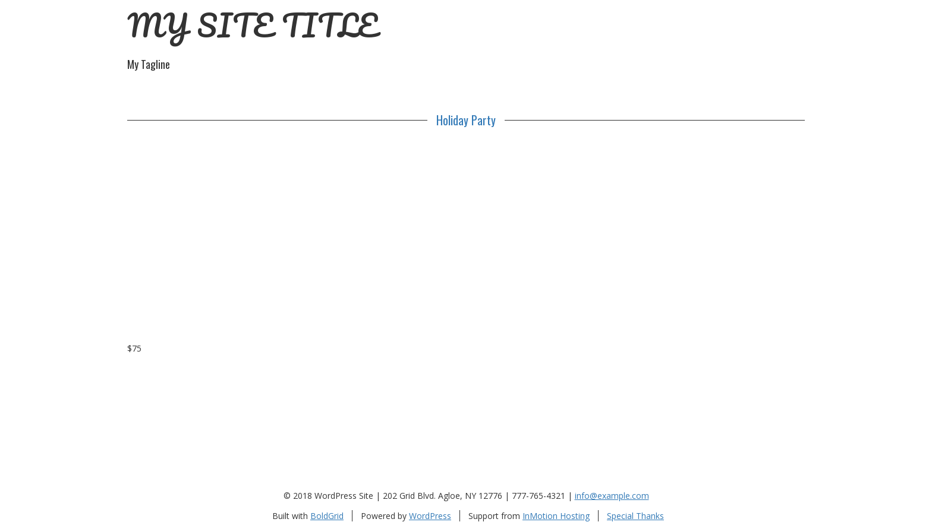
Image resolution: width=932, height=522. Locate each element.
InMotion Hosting (556, 515)
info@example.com (612, 495)
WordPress (430, 515)
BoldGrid (327, 515)
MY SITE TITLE (252, 25)
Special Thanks (635, 515)
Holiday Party (466, 120)
